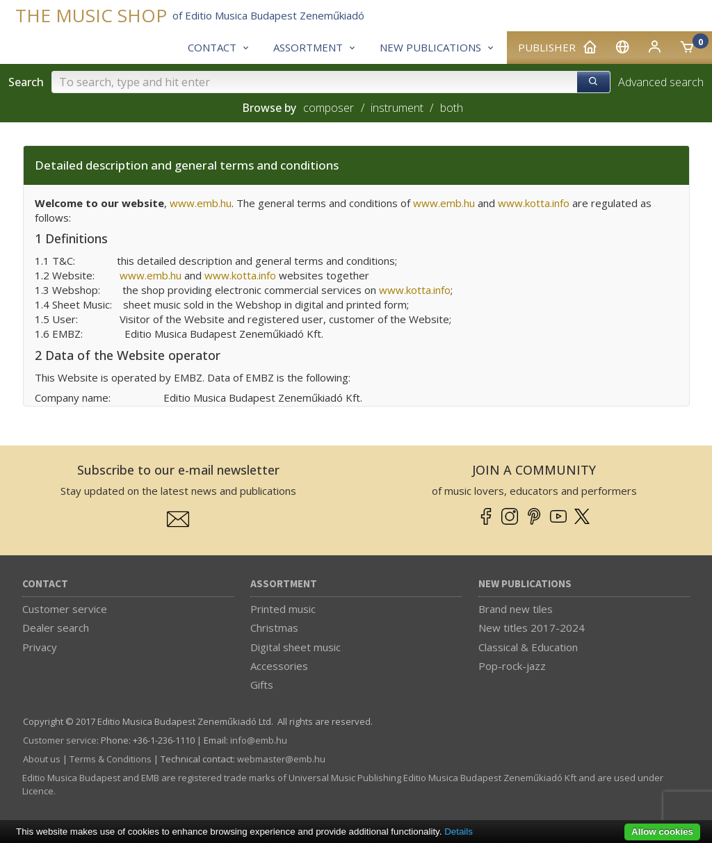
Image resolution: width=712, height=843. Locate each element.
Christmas (274, 628)
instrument (397, 107)
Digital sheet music (295, 647)
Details (458, 831)
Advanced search (661, 82)
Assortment (283, 584)
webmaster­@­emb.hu (281, 759)
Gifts (261, 684)
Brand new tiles (515, 609)
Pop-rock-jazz (512, 666)
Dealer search (55, 628)
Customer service (64, 609)
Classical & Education (528, 647)
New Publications (525, 584)
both (451, 107)
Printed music (283, 609)
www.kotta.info (415, 290)
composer (328, 107)
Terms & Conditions (111, 759)
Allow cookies (662, 831)
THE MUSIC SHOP (91, 15)
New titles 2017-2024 (531, 628)
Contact (45, 584)
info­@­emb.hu (258, 740)
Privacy (39, 647)
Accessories (279, 666)
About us (41, 759)
